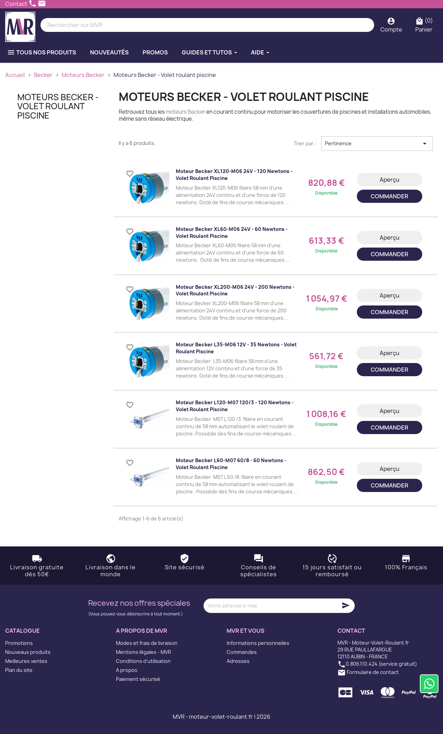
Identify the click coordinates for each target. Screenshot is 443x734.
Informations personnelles (258, 643)
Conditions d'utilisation (143, 661)
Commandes (242, 652)
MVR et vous (245, 630)
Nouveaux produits (28, 652)
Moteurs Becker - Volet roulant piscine (58, 106)
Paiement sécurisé (138, 679)
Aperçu (389, 179)
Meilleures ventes (26, 661)
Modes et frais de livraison (147, 643)
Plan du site (19, 670)
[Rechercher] (207, 25)
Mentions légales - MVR (143, 652)
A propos (126, 670)
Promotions (19, 643)
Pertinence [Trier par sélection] (377, 143)
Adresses (238, 661)
